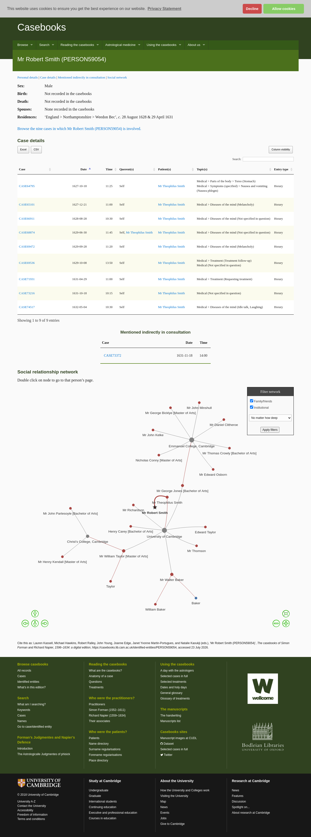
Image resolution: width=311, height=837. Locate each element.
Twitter (166, 755)
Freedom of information (32, 814)
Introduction (25, 748)
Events (164, 812)
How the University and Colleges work (184, 790)
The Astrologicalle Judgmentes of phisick (43, 754)
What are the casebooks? (105, 670)
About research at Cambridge (251, 812)
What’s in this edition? (31, 687)
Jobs (163, 818)
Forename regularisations (105, 755)
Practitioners (97, 704)
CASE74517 (27, 307)
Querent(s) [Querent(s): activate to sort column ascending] (126, 169)
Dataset (167, 743)
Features (237, 796)
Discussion (239, 801)
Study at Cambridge (105, 781)
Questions (95, 681)
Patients (94, 738)
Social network (117, 77)
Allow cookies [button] (283, 9)
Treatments (96, 687)
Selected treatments (173, 681)
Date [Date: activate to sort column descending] (83, 169)
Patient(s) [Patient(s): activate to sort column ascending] (164, 169)
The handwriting (170, 715)
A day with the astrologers (177, 670)
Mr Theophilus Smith (171, 186)
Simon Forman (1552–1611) (107, 710)
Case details (48, 77)
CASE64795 (27, 186)
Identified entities (28, 681)
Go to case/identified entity (34, 726)
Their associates (99, 721)
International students (103, 801)
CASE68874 (27, 232)
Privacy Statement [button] (164, 9)
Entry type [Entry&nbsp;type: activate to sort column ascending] (281, 169)
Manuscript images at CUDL (178, 738)
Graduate (95, 796)
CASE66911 (27, 218)
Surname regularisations (105, 749)
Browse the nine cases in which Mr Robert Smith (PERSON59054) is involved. (79, 129)
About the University (177, 781)
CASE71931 (27, 279)
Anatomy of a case (101, 676)
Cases (21, 676)
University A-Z (26, 801)
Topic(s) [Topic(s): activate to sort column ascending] (202, 169)
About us (194, 45)
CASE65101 (27, 204)
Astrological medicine (120, 45)
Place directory (98, 760)
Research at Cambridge (251, 781)
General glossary (171, 693)
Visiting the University (174, 796)
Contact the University (31, 806)
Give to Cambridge (172, 824)
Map (163, 801)
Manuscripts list (170, 721)
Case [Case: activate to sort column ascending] (22, 169)
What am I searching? (31, 704)
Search (44, 45)
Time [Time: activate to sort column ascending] (109, 169)
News (164, 807)
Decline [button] (252, 9)
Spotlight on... (241, 807)
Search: (263, 159)
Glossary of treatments (175, 698)
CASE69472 (27, 246)
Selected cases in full (174, 676)
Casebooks (41, 27)
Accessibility (25, 810)
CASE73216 (27, 293)
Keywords (23, 710)
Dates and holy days (173, 687)
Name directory (99, 743)
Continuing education (102, 807)
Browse (22, 45)
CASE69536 (27, 263)
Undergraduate (98, 790)
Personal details (27, 77)
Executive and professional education (113, 812)
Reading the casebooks (77, 45)
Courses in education (102, 818)
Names (22, 721)
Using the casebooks (161, 45)
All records (24, 670)
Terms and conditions (31, 819)
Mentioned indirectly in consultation (81, 77)
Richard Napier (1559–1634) (107, 715)
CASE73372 (112, 355)
